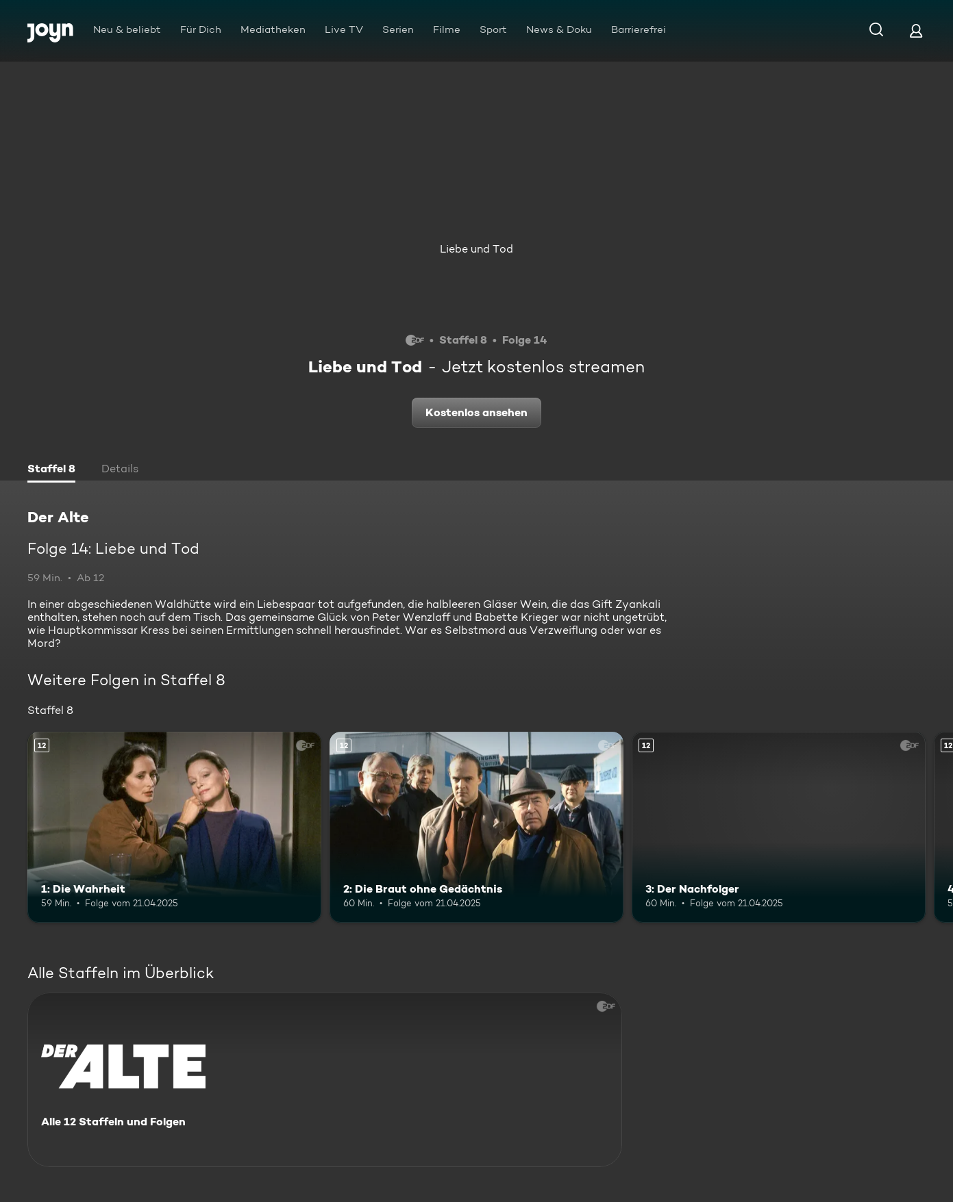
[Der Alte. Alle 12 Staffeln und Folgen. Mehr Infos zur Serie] (324, 1080)
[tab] (51, 470)
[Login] (916, 30)
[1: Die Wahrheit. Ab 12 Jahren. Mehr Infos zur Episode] (174, 827)
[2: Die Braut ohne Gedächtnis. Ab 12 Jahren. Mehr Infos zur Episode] (476, 827)
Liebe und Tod (476, 248)
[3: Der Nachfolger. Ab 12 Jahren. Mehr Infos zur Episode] (779, 827)
